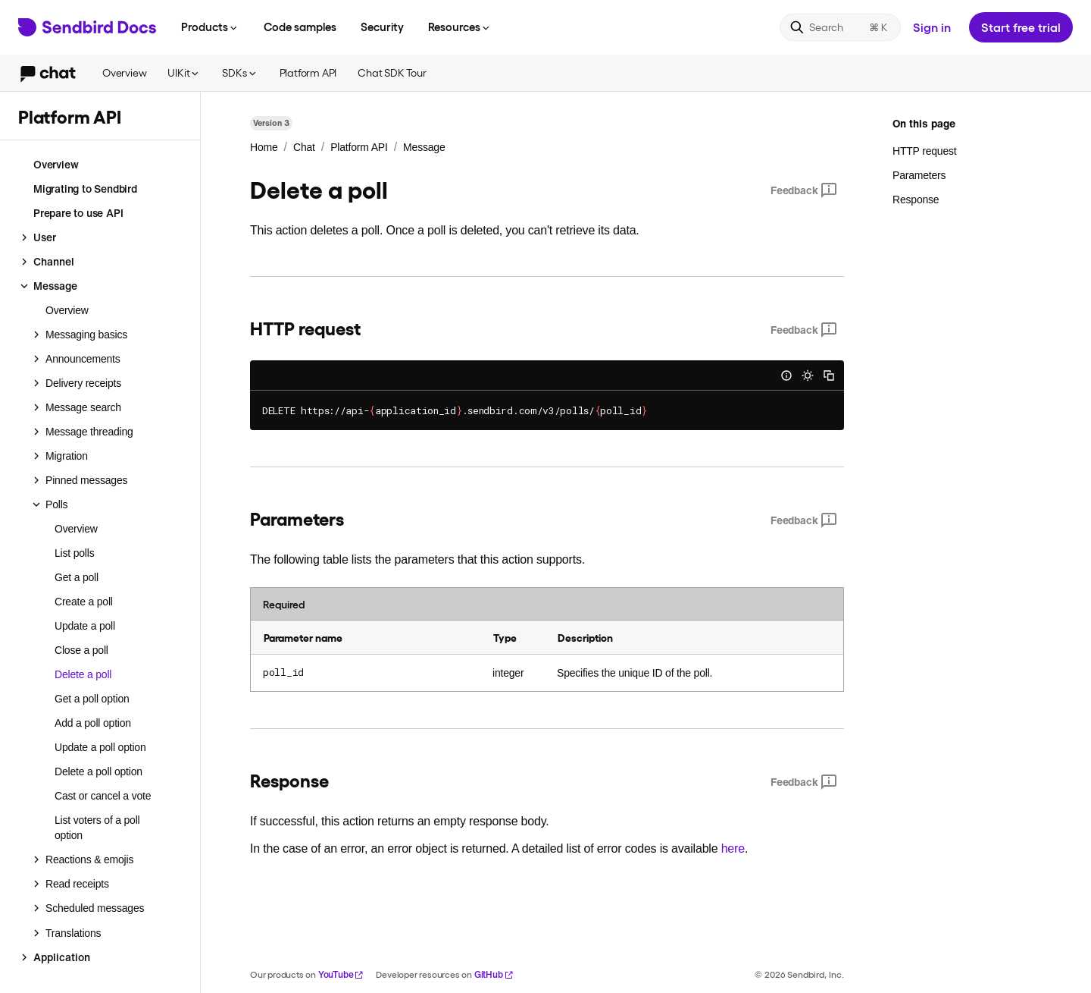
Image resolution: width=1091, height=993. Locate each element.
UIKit (184, 72)
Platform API (308, 72)
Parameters (919, 175)
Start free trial (1021, 27)
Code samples (300, 26)
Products (210, 26)
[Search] (840, 27)
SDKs (240, 72)
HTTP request (924, 151)
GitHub (494, 974)
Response (915, 199)
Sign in (932, 27)
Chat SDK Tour (392, 72)
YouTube (341, 974)
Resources (460, 26)
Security (382, 26)
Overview (124, 72)
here (733, 848)
